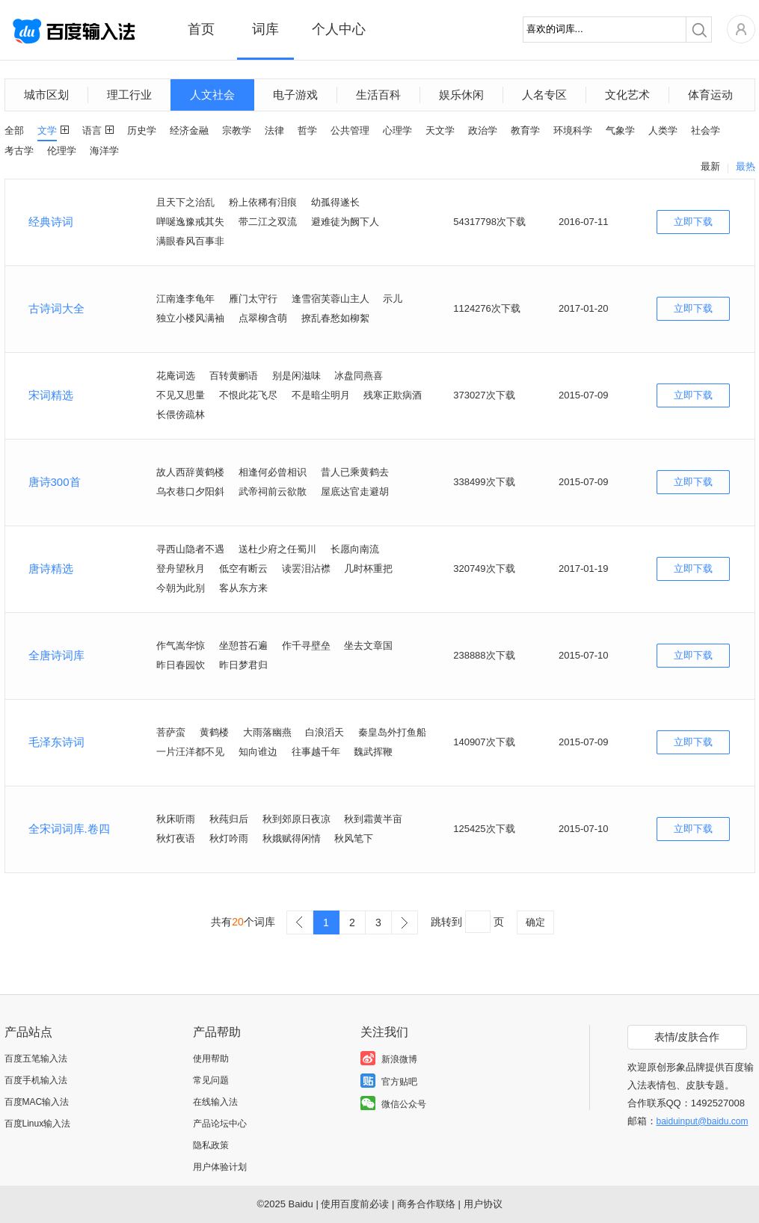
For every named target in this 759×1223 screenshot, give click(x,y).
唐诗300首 (54, 481)
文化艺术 (627, 94)
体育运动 (710, 94)
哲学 (307, 130)
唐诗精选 (50, 568)
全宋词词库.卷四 (69, 828)
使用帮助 (211, 1058)
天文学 (440, 130)
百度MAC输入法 (37, 1102)
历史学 (141, 130)
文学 (47, 130)
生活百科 (378, 94)
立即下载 (693, 221)
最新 (710, 166)
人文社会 (212, 94)
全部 (14, 130)
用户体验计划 (220, 1167)
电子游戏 (295, 94)
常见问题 (211, 1080)
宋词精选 (50, 395)
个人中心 (339, 29)
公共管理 (350, 130)
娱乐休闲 (461, 94)
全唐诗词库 (56, 655)
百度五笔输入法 (35, 1058)
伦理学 (61, 150)
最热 (745, 166)
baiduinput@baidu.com (703, 1121)
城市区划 (46, 94)
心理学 (397, 130)
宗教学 (236, 130)
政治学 (482, 130)
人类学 (662, 130)
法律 (274, 130)
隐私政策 (211, 1145)
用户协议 (483, 1204)
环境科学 (572, 130)
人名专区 (544, 94)
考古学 (19, 150)
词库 (265, 29)
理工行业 (129, 94)
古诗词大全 (56, 308)
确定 (535, 922)
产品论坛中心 (220, 1123)
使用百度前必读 (355, 1204)
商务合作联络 (426, 1204)
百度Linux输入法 (37, 1123)
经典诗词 (50, 221)
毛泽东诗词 (56, 742)
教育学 (525, 130)
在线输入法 (215, 1102)
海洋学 (104, 150)
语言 (92, 130)
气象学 (620, 130)
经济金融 (189, 130)
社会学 (705, 130)
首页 (201, 29)
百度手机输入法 (35, 1080)
